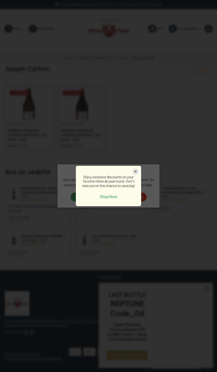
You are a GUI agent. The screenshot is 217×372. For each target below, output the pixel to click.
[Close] (135, 171)
